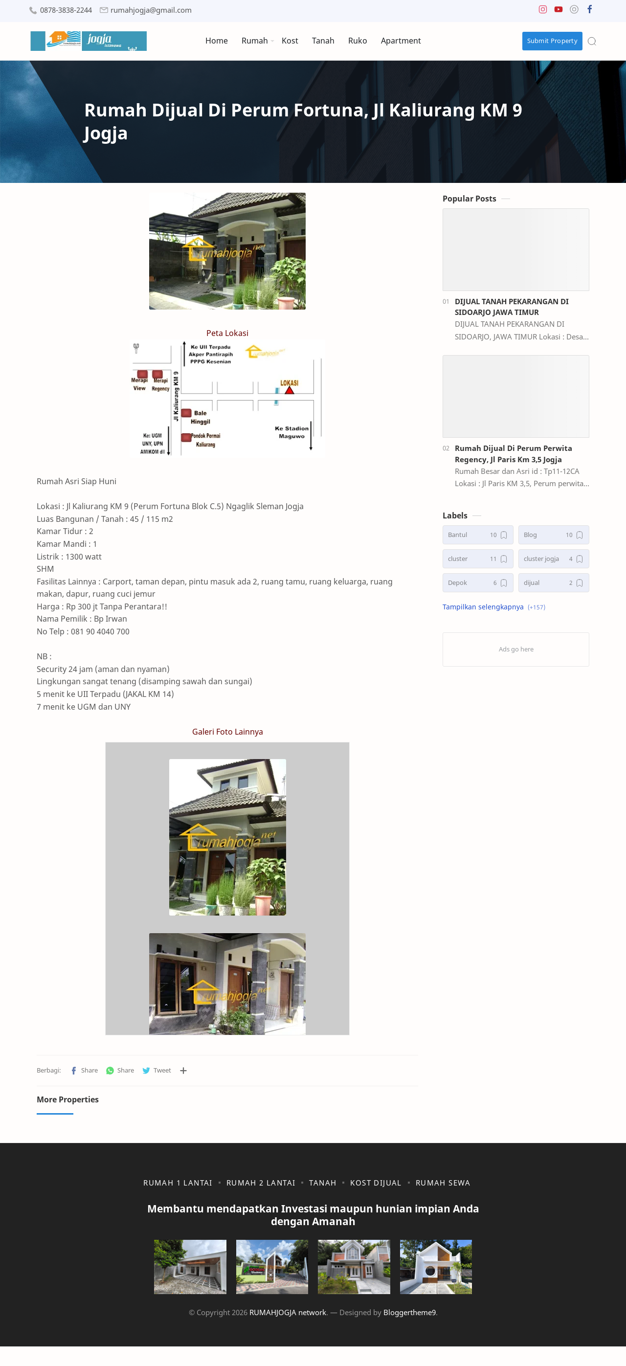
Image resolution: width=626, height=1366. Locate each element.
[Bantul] (478, 539)
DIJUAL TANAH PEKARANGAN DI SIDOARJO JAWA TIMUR (512, 311)
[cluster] (478, 563)
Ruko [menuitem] (357, 40)
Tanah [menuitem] (323, 40)
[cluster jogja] (553, 563)
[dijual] (553, 587)
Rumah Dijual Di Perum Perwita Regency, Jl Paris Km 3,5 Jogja (513, 458)
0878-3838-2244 (66, 10)
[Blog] (553, 539)
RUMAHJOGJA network (287, 1331)
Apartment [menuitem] (401, 40)
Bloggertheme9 (409, 1331)
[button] (543, 11)
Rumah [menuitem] (255, 40)
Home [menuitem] (216, 40)
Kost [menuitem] (290, 40)
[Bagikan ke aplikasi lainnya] (183, 1075)
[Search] (591, 41)
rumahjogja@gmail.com (151, 10)
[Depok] (478, 587)
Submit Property (552, 40)
